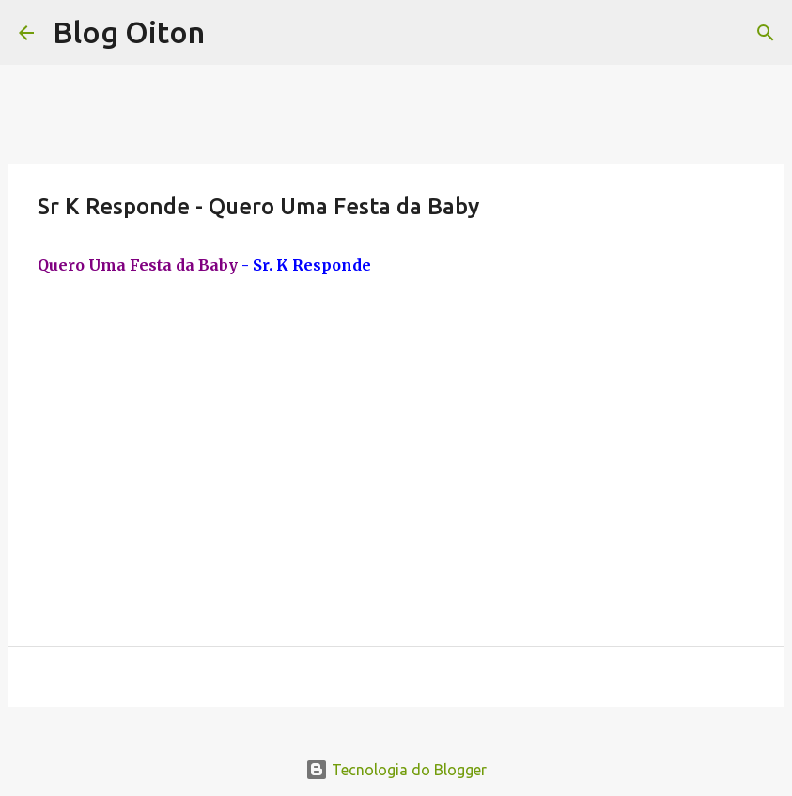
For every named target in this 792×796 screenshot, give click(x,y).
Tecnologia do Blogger (396, 769)
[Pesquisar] (765, 32)
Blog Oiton (129, 32)
